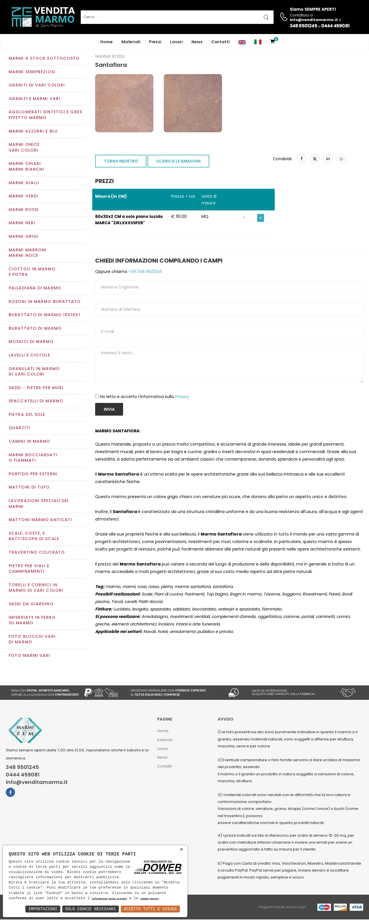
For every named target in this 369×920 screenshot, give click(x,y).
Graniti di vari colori (37, 86)
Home (106, 42)
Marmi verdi (23, 197)
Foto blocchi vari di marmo (32, 640)
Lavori (176, 42)
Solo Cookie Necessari (90, 909)
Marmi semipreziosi (32, 72)
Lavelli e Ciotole (29, 356)
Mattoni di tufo (29, 488)
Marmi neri (22, 224)
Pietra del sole (27, 415)
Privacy (182, 397)
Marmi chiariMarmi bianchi (26, 167)
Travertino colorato (37, 553)
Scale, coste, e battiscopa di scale (34, 536)
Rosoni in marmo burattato (45, 302)
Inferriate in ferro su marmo (32, 621)
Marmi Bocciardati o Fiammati (33, 458)
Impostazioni (42, 909)
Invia (109, 410)
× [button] (181, 849)
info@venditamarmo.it (37, 782)
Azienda (165, 740)
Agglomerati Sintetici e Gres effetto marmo (45, 115)
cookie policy (149, 898)
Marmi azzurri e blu (33, 132)
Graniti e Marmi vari (34, 99)
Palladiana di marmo (35, 288)
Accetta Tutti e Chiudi (150, 909)
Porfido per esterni (33, 474)
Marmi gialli (24, 183)
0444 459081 (335, 25)
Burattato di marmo (35, 329)
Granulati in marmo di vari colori (34, 372)
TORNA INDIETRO (121, 162)
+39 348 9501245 (144, 272)
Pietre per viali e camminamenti (29, 569)
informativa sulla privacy (109, 898)
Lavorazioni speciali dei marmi (39, 504)
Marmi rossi (24, 210)
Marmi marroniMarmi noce (27, 253)
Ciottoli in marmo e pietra (32, 272)
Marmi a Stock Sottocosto (44, 59)
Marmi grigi (24, 237)
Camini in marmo (29, 442)
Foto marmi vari (29, 656)
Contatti (220, 42)
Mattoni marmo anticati (40, 520)
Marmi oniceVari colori (24, 148)
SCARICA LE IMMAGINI (178, 162)
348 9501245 (303, 25)
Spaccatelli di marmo (36, 402)
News (197, 42)
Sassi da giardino (31, 604)
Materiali (130, 42)
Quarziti (19, 428)
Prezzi (155, 42)
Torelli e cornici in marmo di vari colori (36, 588)
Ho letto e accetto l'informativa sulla (144, 397)
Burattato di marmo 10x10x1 (44, 315)
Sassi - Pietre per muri (36, 388)
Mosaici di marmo (31, 342)
